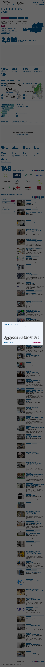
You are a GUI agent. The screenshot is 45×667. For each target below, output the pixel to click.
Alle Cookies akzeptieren (37, 342)
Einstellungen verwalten (8, 342)
